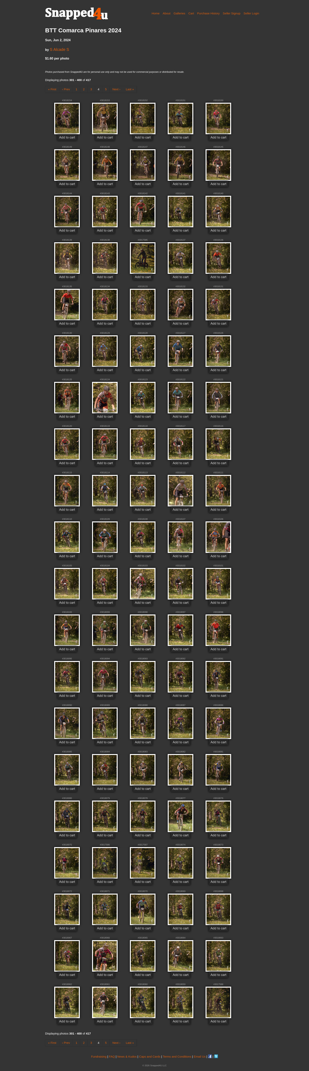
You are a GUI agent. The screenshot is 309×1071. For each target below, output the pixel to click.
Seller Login (251, 13)
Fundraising (98, 1056)
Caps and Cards (149, 1056)
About (166, 13)
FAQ (112, 1056)
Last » (130, 89)
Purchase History (208, 13)
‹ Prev (66, 89)
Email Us (200, 1056)
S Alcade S (59, 49)
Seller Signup (231, 13)
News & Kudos (127, 1056)
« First (52, 89)
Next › (116, 89)
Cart (191, 13)
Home (156, 13)
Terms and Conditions (177, 1056)
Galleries (179, 13)
